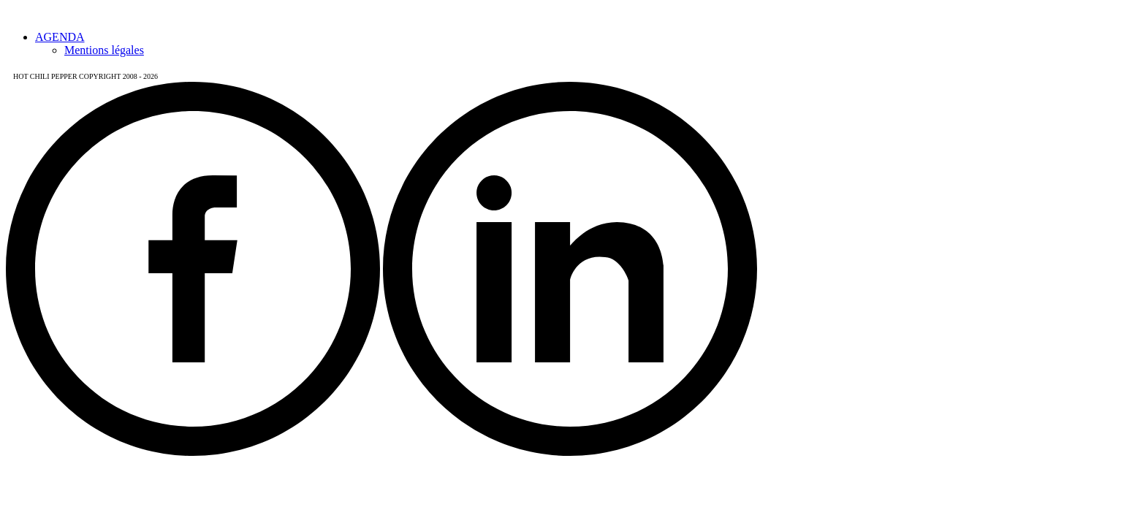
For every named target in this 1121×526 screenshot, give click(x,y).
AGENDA (60, 37)
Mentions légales (104, 50)
